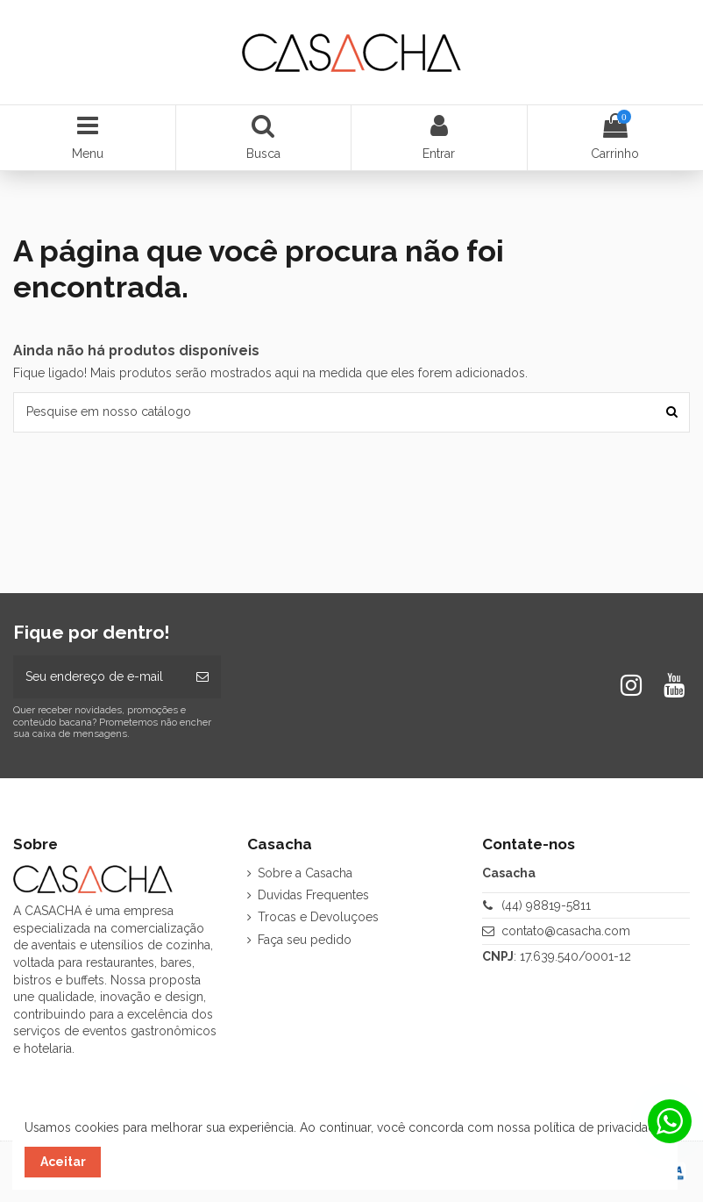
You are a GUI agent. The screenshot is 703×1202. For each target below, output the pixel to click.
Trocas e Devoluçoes (318, 917)
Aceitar (63, 1162)
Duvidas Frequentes (313, 895)
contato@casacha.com (565, 931)
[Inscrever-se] (202, 676)
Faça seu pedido (305, 940)
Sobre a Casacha (305, 873)
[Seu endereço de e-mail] (98, 676)
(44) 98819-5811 (546, 905)
